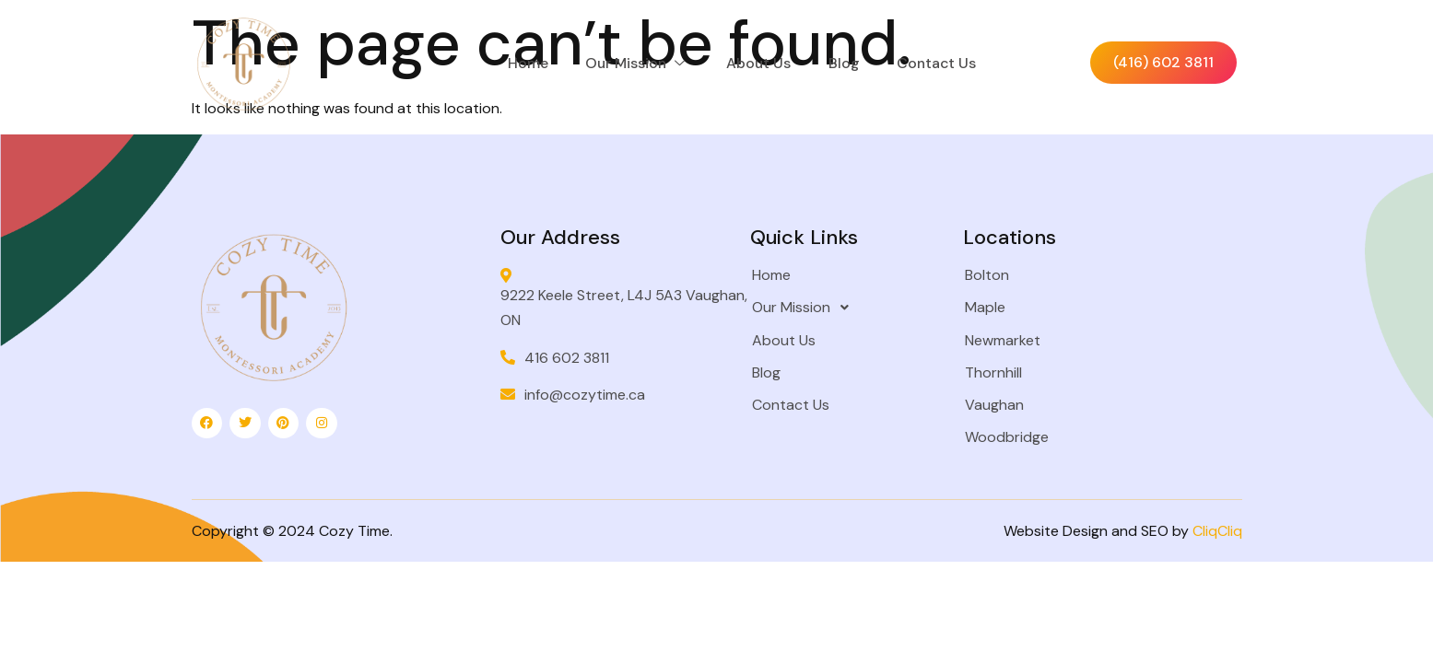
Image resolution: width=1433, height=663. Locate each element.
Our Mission (650, 63)
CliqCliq (1217, 532)
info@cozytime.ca (585, 396)
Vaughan (989, 406)
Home (540, 63)
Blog (859, 63)
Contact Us (952, 63)
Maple (980, 309)
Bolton (982, 276)
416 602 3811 (567, 359)
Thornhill (988, 374)
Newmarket (998, 342)
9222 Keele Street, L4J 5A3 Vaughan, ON (604, 301)
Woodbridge (1002, 438)
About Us (773, 63)
